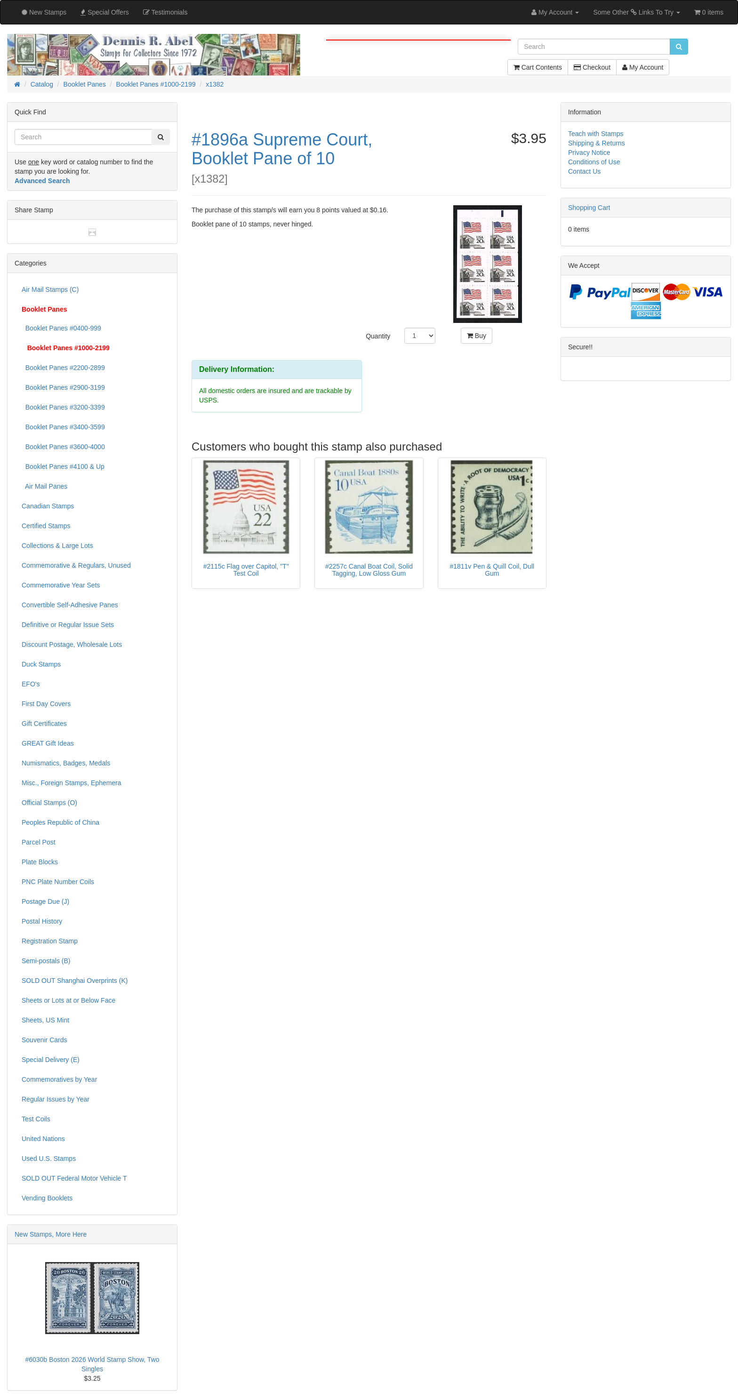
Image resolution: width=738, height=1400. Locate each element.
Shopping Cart (589, 207)
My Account (642, 67)
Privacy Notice (589, 152)
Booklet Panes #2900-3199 (63, 387)
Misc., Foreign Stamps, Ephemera (71, 783)
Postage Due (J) (45, 901)
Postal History (42, 921)
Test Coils (36, 1119)
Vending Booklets (47, 1198)
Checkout (592, 67)
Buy (476, 335)
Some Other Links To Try (636, 12)
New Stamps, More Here (51, 1234)
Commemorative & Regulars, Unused (76, 565)
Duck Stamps (41, 664)
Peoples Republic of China (60, 822)
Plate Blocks (40, 862)
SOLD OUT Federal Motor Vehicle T (74, 1178)
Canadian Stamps (48, 506)
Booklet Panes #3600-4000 (63, 447)
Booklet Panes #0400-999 (61, 328)
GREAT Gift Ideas (48, 743)
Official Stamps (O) (49, 802)
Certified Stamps (46, 526)
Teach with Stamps (596, 133)
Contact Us (584, 171)
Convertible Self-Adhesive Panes (70, 605)
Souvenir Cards (44, 1040)
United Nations (43, 1139)
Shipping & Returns (596, 143)
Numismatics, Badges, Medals (66, 763)
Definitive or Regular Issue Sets (68, 624)
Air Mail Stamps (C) (50, 289)
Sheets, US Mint (45, 1020)
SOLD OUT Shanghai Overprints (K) (75, 980)
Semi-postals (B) (46, 961)
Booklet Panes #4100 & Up (63, 466)
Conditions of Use (594, 162)
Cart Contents (537, 67)
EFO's (31, 684)
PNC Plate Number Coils (58, 881)
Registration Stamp (50, 941)
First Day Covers (46, 704)
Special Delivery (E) (51, 1059)
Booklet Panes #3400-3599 (63, 427)
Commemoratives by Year (59, 1079)
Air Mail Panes (44, 486)
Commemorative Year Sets (61, 585)
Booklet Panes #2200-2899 (63, 367)
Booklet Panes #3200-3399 (63, 407)
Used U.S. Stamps (49, 1158)
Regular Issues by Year (55, 1099)
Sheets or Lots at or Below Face (68, 1000)
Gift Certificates (44, 723)
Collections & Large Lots (57, 545)
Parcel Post (39, 842)
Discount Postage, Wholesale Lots (72, 644)
